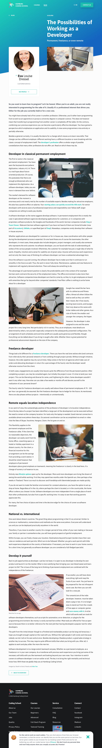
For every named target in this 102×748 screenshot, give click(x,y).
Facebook (78, 713)
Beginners (35, 713)
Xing (88, 222)
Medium (77, 722)
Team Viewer (14, 225)
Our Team (12, 713)
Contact (77, 708)
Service (56, 703)
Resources (57, 722)
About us (12, 708)
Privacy (53, 742)
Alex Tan (35, 666)
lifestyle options (25, 474)
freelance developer (41, 354)
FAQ (54, 713)
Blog (45, 5)
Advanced (34, 717)
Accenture (18, 228)
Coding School (15, 703)
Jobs (10, 717)
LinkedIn (77, 727)
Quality (11, 722)
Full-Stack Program (38, 722)
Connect (78, 703)
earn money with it (76, 611)
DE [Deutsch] (75, 5)
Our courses (35, 708)
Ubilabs (27, 228)
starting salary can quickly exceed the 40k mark (62, 205)
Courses (37, 5)
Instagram (78, 717)
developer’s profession (50, 142)
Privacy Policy (14, 727)
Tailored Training (37, 727)
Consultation (57, 708)
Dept (49, 228)
